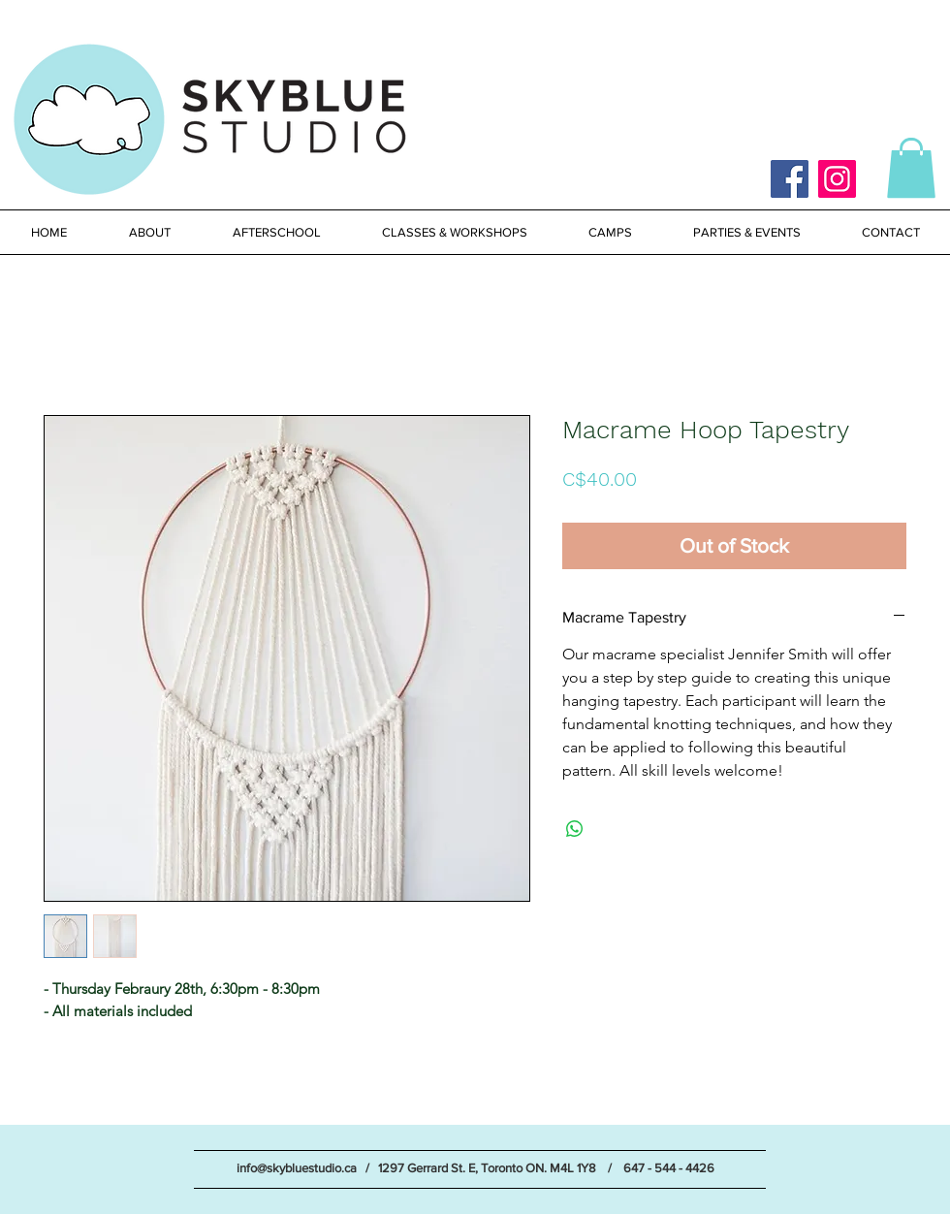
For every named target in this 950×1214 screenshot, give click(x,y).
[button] (911, 168)
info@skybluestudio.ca (297, 1168)
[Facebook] (789, 179)
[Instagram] (837, 179)
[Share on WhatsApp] (574, 829)
